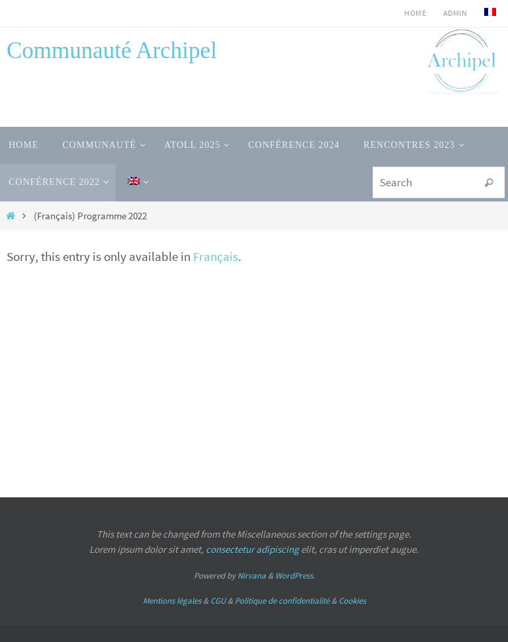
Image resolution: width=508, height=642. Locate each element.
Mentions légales (172, 600)
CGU (218, 600)
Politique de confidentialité (282, 600)
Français (215, 256)
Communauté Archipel (112, 50)
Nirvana (251, 575)
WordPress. (295, 575)
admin (455, 13)
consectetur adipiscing (252, 549)
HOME (415, 13)
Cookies (352, 600)
